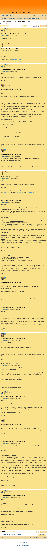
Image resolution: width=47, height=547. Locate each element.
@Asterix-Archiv (7, 61)
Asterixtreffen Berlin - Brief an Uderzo (15, 22)
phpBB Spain (25, 542)
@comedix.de (31, 61)
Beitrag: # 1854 (4, 156)
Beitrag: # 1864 (4, 497)
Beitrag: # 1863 (4, 443)
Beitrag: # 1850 (4, 35)
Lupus (6, 28)
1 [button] (38, 26)
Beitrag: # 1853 (4, 91)
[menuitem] (10, 16)
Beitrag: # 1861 (4, 398)
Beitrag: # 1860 (4, 365)
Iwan (5, 84)
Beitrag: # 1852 (4, 71)
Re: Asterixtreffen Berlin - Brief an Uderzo (15, 34)
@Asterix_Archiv (19, 61)
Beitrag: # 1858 (4, 309)
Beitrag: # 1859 (4, 340)
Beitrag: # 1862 (4, 426)
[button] (36, 26)
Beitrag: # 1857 (4, 284)
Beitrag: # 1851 (4, 50)
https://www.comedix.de (17, 59)
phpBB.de (29, 543)
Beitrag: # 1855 (4, 178)
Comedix (8, 23)
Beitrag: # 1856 (4, 202)
